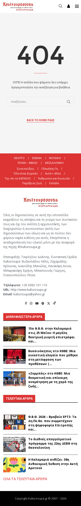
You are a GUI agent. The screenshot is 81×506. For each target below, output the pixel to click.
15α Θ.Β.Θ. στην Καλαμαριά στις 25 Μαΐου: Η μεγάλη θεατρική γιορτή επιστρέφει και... (51, 334)
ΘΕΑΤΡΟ (19, 158)
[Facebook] (26, 303)
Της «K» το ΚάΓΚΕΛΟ (18, 178)
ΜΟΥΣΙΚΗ (55, 158)
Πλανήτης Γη (49, 169)
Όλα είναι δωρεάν (26, 173)
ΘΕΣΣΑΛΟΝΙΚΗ (54, 163)
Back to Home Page (40, 120)
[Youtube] (37, 303)
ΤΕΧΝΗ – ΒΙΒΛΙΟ (27, 163)
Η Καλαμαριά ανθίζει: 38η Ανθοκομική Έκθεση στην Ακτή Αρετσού (53, 463)
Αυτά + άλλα (53, 173)
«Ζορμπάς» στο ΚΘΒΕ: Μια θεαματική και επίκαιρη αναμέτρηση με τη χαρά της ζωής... (50, 379)
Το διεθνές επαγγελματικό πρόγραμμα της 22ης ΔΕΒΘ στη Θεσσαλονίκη (52, 443)
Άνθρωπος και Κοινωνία (54, 178)
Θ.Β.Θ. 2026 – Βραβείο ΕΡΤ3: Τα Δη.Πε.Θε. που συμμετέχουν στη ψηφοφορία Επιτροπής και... (52, 423)
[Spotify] (43, 303)
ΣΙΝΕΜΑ (37, 158)
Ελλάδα (54, 183)
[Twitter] (49, 303)
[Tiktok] (55, 303)
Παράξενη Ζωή (32, 183)
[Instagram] (31, 303)
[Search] (60, 6)
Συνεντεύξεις (25, 169)
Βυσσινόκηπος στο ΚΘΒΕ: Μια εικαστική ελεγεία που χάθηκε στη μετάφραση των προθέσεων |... (53, 357)
